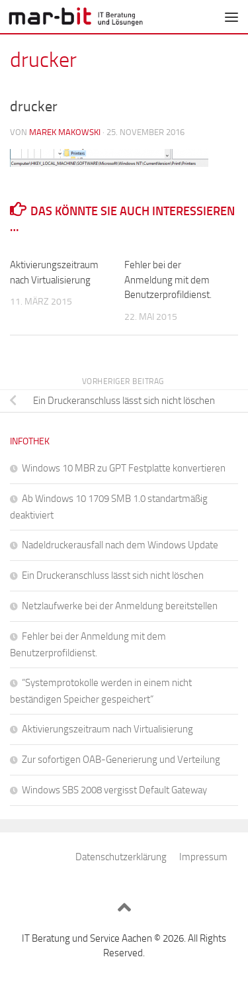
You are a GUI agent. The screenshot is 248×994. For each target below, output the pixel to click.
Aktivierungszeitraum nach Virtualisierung (107, 729)
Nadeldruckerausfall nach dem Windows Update (120, 545)
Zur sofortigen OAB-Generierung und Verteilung (121, 760)
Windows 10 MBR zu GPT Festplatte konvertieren (124, 468)
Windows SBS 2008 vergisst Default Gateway (114, 790)
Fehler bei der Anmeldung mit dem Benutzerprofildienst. (168, 280)
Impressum (203, 857)
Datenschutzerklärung (121, 857)
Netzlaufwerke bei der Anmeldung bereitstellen (120, 606)
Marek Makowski (65, 132)
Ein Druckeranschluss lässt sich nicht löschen (113, 575)
